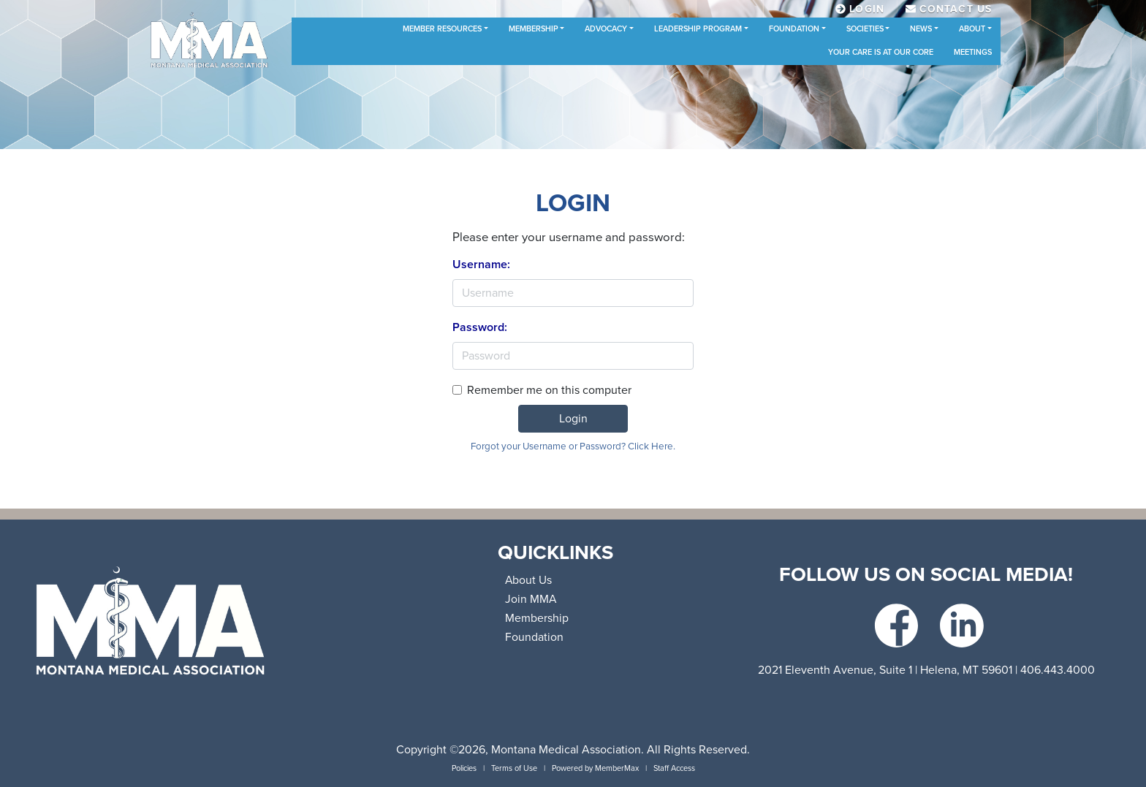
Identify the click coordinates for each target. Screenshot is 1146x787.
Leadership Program (698, 29)
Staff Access (674, 768)
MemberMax (617, 768)
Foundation (794, 29)
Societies (865, 29)
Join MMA (530, 599)
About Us (528, 580)
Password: (479, 327)
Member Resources (442, 29)
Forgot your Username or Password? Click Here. (573, 446)
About (972, 29)
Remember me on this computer (549, 390)
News (921, 29)
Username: (481, 264)
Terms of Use (514, 768)
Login (573, 418)
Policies (464, 768)
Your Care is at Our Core (880, 52)
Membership (533, 29)
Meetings (973, 52)
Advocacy (606, 29)
